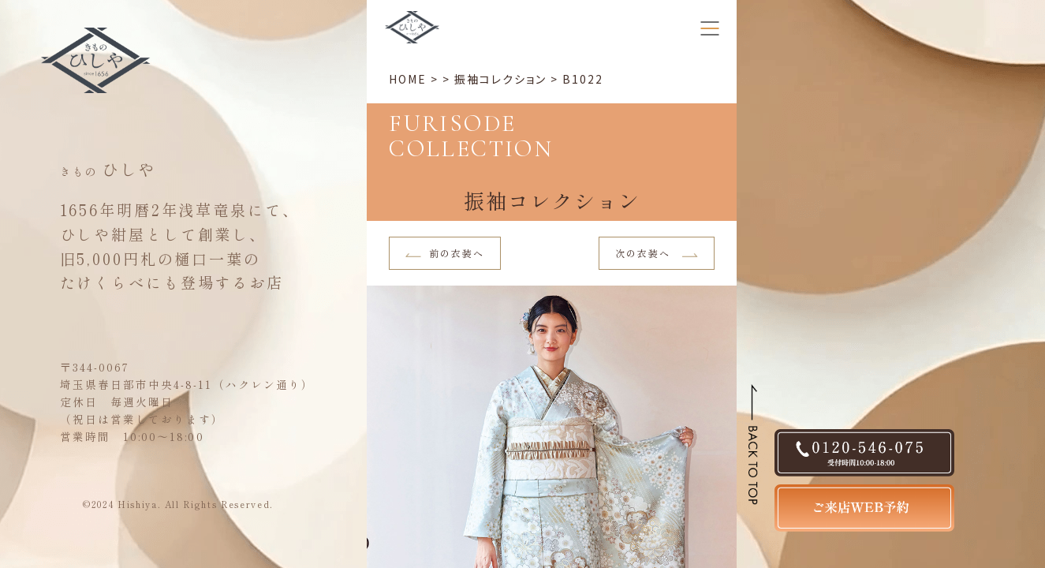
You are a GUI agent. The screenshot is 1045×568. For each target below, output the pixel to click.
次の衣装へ (656, 253)
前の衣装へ (444, 253)
